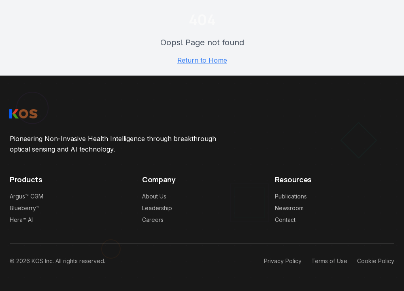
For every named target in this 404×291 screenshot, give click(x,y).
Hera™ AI (21, 219)
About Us (154, 196)
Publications (291, 196)
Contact (285, 219)
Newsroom (289, 208)
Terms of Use (329, 260)
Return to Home (202, 60)
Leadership (157, 208)
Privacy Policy (283, 260)
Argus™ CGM (26, 196)
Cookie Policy (375, 260)
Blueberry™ (25, 208)
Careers (153, 219)
